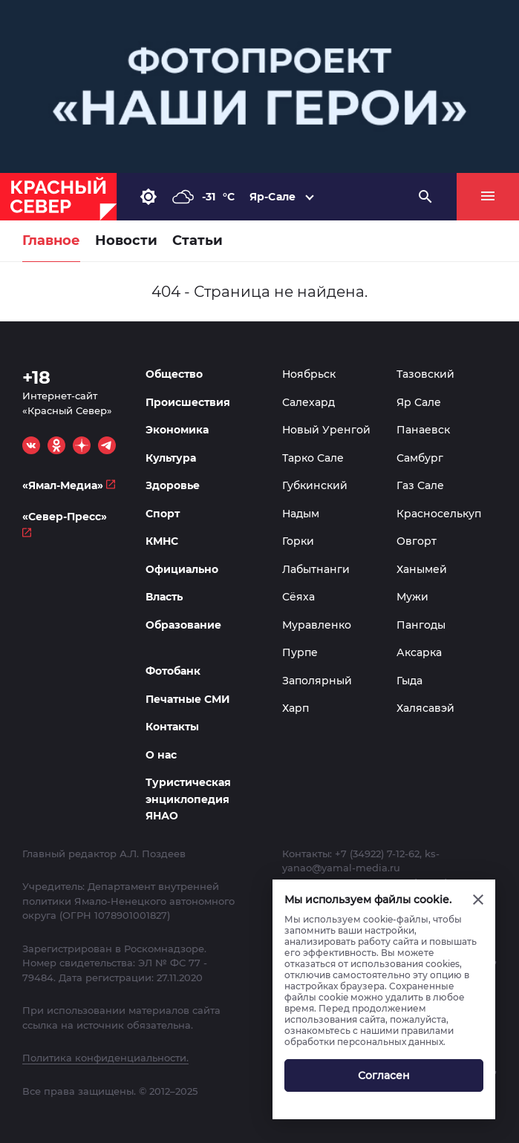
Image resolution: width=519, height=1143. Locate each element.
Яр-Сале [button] (272, 196)
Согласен (384, 1075)
